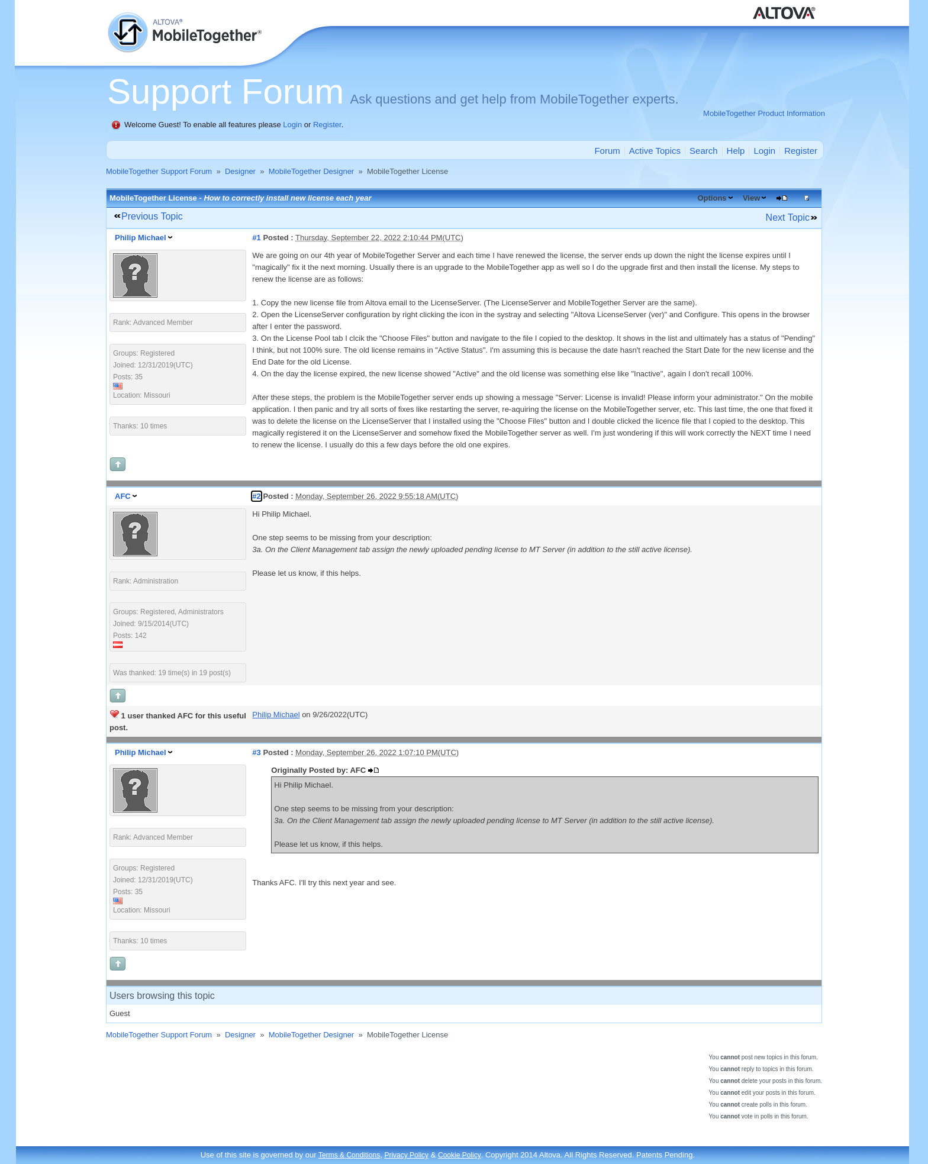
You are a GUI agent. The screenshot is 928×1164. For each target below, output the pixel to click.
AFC (123, 496)
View (751, 198)
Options (711, 198)
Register (327, 124)
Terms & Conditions (349, 1155)
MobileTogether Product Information (764, 113)
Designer (240, 171)
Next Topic (788, 217)
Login (292, 124)
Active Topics (655, 151)
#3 (256, 752)
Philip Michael (140, 237)
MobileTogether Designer (312, 171)
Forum (607, 151)
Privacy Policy (406, 1155)
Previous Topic (152, 216)
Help (736, 151)
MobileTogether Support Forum (159, 171)
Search (703, 151)
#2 (256, 496)
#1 (256, 237)
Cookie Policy (459, 1155)
